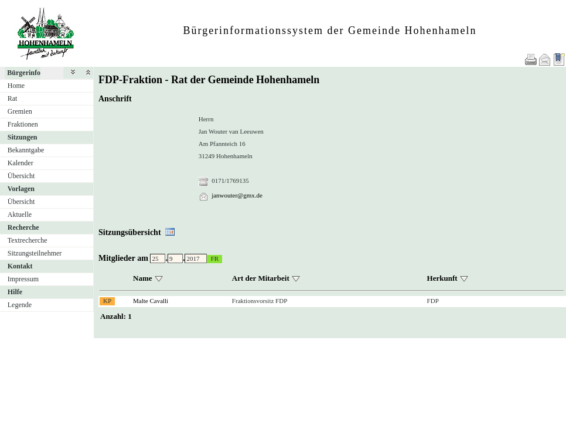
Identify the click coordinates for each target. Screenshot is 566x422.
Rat (13, 98)
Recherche (23, 227)
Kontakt (20, 266)
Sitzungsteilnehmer (35, 253)
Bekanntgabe (26, 150)
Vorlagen (21, 189)
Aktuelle (20, 214)
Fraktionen (23, 124)
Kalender (20, 163)
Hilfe (15, 292)
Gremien (20, 111)
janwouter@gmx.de (237, 195)
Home (16, 85)
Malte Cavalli (150, 300)
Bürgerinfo (23, 73)
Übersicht (21, 176)
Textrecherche (27, 240)
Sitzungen (22, 137)
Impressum (23, 279)
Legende (20, 305)
